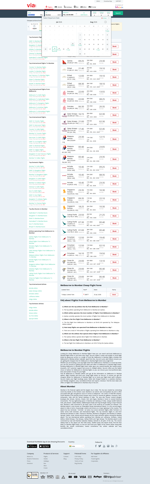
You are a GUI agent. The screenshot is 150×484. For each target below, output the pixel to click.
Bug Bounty (78, 463)
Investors (30, 463)
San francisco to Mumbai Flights (39, 75)
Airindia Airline (33, 288)
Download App (108, 1)
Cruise (45, 468)
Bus (45, 463)
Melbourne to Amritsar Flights (38, 107)
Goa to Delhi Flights (35, 191)
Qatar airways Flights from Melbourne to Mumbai (42, 251)
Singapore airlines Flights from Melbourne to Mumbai (42, 265)
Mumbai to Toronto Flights (37, 133)
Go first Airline (33, 316)
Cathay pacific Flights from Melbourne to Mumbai (42, 274)
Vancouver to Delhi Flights (37, 137)
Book (114, 46)
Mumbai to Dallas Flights (37, 158)
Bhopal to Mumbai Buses (37, 227)
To (46, 13)
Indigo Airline (33, 299)
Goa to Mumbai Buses (36, 224)
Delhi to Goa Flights (35, 195)
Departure (65, 12)
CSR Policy (78, 456)
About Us (30, 456)
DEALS (98, 1)
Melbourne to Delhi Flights (37, 95)
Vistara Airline (33, 313)
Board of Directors (33, 459)
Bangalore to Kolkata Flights (38, 199)
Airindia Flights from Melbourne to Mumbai (40, 260)
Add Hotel (94, 456)
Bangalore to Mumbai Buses (38, 216)
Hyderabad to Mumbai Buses (38, 213)
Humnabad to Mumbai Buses (38, 221)
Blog (65, 459)
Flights (46, 456)
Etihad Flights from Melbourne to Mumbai (39, 242)
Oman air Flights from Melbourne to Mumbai (40, 279)
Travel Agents (95, 459)
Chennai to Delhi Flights (36, 187)
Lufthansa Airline (34, 296)
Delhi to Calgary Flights (36, 150)
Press (28, 461)
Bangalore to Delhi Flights (37, 178)
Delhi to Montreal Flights (37, 146)
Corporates (94, 461)
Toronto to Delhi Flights (36, 129)
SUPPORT (118, 1)
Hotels (46, 459)
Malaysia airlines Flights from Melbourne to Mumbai (41, 256)
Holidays (46, 461)
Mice (45, 466)
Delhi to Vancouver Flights (37, 125)
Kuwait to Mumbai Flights (37, 83)
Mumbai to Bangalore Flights (38, 174)
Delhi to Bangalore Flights (37, 170)
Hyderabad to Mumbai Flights (38, 57)
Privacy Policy (79, 459)
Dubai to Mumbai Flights (37, 79)
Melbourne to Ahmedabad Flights (39, 111)
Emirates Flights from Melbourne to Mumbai (40, 247)
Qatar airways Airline (35, 291)
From (29, 13)
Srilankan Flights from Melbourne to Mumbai (40, 270)
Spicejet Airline (33, 318)
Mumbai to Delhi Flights (36, 166)
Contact (66, 456)
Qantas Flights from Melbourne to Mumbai (40, 238)
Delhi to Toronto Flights (36, 121)
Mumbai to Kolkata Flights (37, 183)
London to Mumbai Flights (37, 71)
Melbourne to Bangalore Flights (39, 103)
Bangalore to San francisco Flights (40, 154)
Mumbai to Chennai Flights (37, 203)
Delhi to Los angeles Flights (38, 141)
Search (118, 13)
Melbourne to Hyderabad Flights (39, 99)
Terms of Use (79, 461)
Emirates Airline (34, 294)
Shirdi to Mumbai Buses (36, 218)
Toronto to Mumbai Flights (37, 67)
